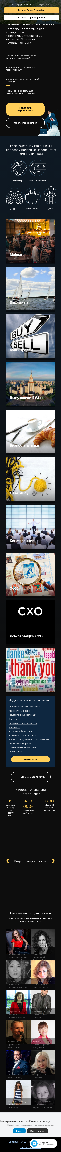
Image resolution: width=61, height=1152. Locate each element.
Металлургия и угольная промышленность (29, 739)
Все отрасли (31, 759)
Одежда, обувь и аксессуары (22, 747)
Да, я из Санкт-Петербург (31, 10)
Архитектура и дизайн (19, 711)
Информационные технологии (23, 723)
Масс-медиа (14, 727)
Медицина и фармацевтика (22, 731)
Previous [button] (9, 861)
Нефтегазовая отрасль (20, 743)
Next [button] (51, 861)
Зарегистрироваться (25, 122)
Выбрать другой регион (31, 17)
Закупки (13, 719)
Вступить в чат (37, 1131)
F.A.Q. (23, 1142)
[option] (30, 887)
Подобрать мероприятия (25, 109)
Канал (19, 1131)
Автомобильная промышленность (25, 707)
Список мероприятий (30, 776)
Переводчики (15, 751)
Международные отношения (22, 735)
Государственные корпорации (23, 715)
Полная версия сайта (30, 1147)
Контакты (13, 1142)
